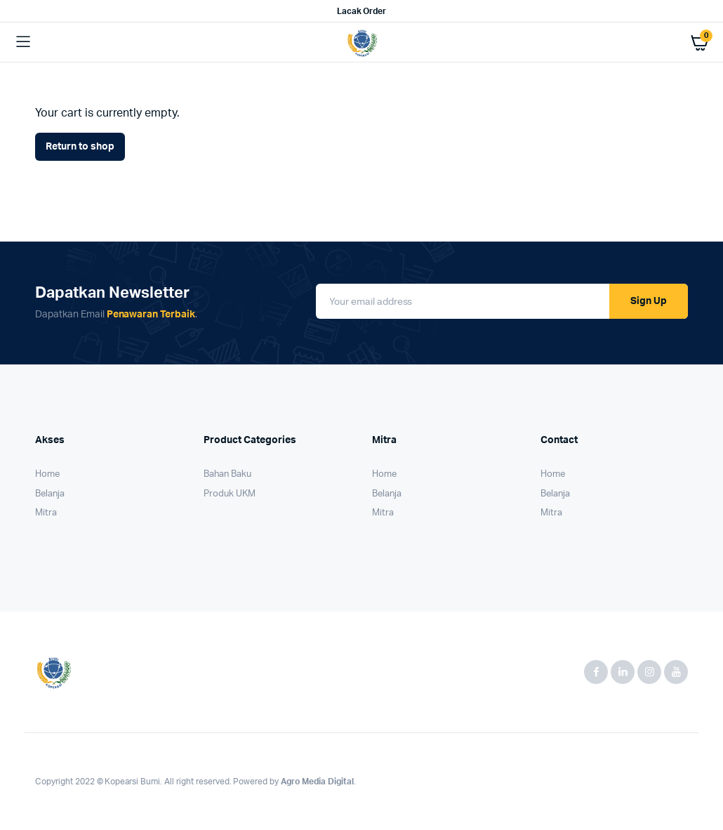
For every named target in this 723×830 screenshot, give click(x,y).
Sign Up (648, 301)
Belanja (50, 494)
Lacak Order (362, 11)
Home (47, 474)
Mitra (46, 513)
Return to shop (80, 147)
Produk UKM (230, 494)
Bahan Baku (227, 474)
